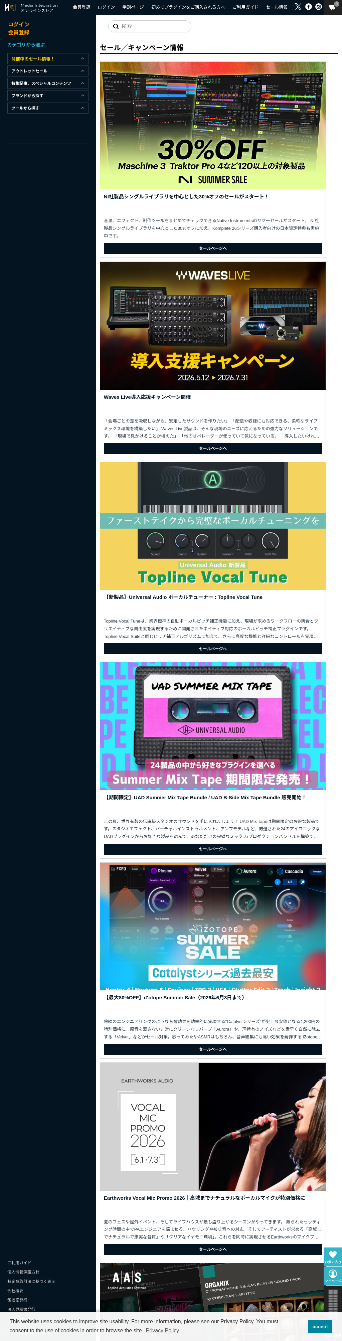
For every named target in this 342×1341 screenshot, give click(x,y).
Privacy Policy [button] (162, 1330)
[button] (301, 1326)
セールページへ (140, 172)
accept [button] (320, 1326)
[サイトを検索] (145, 26)
